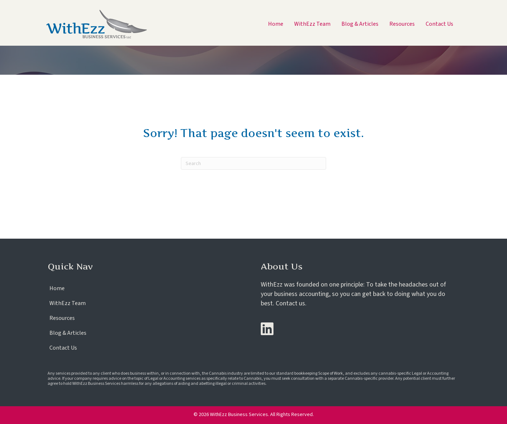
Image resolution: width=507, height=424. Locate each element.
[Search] (253, 163)
